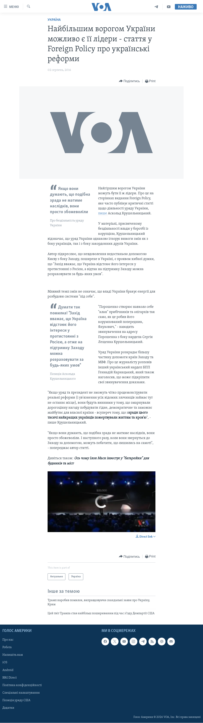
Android (7, 670)
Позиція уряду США (16, 700)
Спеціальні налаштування (21, 692)
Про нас (7, 640)
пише (103, 213)
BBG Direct (9, 677)
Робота (7, 647)
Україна (54, 20)
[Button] (129, 81)
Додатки (8, 708)
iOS (4, 662)
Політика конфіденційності (22, 685)
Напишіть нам (12, 655)
